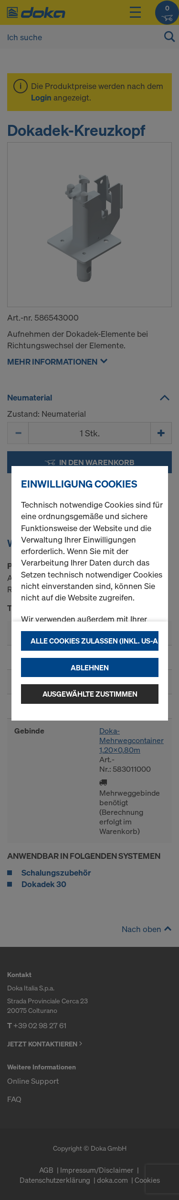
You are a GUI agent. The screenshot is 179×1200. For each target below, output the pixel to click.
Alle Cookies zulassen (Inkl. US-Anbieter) (94, 640)
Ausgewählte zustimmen (89, 694)
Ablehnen (90, 667)
